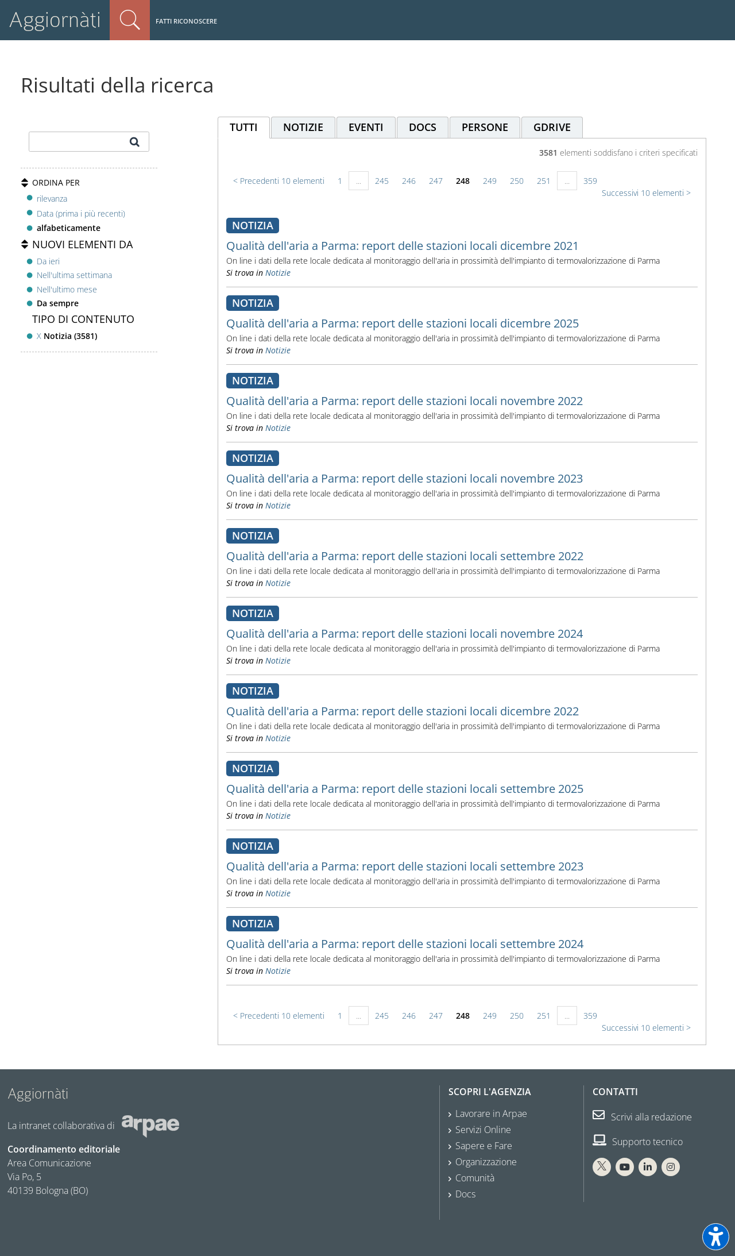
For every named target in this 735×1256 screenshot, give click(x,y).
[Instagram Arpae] (671, 1167)
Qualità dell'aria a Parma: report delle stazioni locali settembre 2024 (404, 943)
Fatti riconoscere (186, 21)
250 (517, 180)
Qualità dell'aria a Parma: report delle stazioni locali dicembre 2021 (402, 245)
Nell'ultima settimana (74, 274)
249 (490, 180)
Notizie (278, 272)
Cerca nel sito (130, 20)
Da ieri (48, 261)
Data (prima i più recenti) (81, 213)
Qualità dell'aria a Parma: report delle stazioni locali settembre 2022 (404, 556)
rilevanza (52, 198)
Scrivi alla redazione (642, 1117)
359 (590, 180)
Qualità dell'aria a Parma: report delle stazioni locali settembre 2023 (404, 866)
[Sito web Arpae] (150, 1125)
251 (544, 180)
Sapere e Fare (483, 1145)
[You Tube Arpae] (625, 1167)
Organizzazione (486, 1161)
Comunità (474, 1178)
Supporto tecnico (638, 1141)
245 (382, 180)
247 (436, 180)
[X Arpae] (602, 1167)
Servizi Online (483, 1129)
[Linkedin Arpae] (648, 1167)
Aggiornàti (55, 19)
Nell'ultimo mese (67, 289)
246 (409, 180)
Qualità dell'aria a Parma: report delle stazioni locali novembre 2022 (404, 401)
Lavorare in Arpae (491, 1113)
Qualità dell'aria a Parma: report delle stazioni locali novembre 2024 (404, 633)
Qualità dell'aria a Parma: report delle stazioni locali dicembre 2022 (402, 711)
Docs (465, 1194)
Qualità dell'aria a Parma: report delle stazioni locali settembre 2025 (404, 788)
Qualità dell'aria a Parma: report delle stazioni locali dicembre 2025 (402, 323)
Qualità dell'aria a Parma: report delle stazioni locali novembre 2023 (404, 478)
